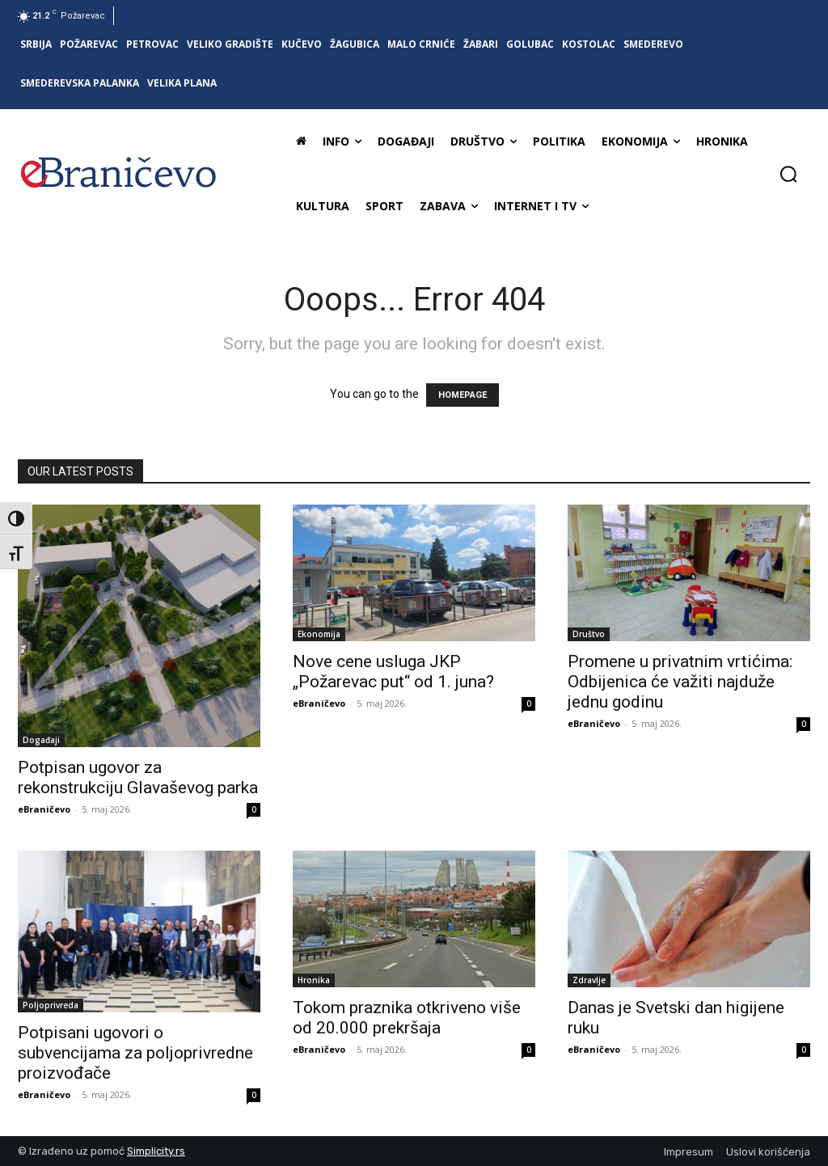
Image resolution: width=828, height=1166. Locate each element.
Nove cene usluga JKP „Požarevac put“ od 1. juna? (393, 671)
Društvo (588, 634)
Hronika (314, 980)
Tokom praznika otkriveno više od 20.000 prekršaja (407, 1017)
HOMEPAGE (462, 395)
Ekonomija (319, 634)
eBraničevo (44, 809)
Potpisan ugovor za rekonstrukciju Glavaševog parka (138, 777)
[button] (788, 173)
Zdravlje (589, 980)
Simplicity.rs (156, 1151)
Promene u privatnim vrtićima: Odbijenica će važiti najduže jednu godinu (680, 682)
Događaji (41, 740)
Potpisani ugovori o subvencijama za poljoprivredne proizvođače (135, 1053)
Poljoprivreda (50, 1005)
